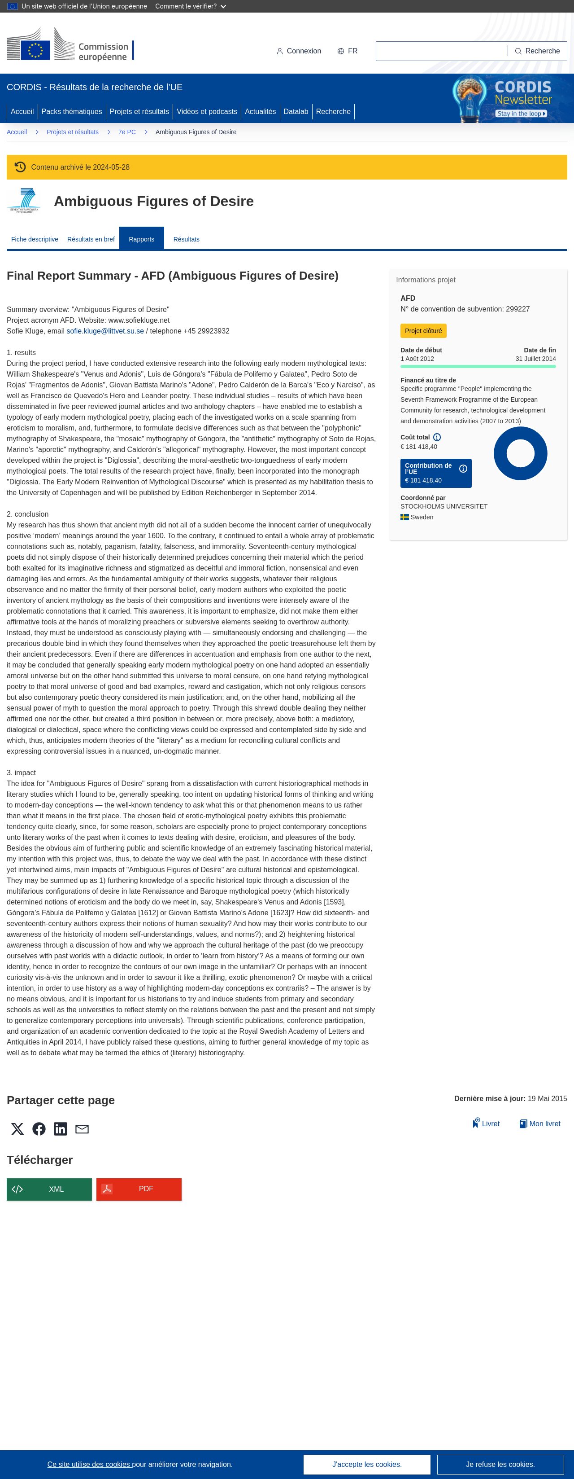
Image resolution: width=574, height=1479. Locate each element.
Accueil (22, 111)
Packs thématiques (72, 111)
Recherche (333, 111)
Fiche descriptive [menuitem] (34, 239)
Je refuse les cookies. (500, 1464)
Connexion (299, 51)
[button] (347, 51)
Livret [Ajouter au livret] (486, 1122)
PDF (146, 1189)
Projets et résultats (140, 111)
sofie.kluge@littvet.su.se (105, 331)
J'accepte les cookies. (367, 1464)
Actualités (260, 111)
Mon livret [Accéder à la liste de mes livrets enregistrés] (540, 1123)
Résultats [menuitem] (187, 239)
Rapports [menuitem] (141, 239)
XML (56, 1189)
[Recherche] (537, 51)
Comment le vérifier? (190, 6)
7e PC (127, 132)
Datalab (296, 111)
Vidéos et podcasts (207, 111)
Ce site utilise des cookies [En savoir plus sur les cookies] (90, 1464)
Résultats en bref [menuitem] (91, 239)
